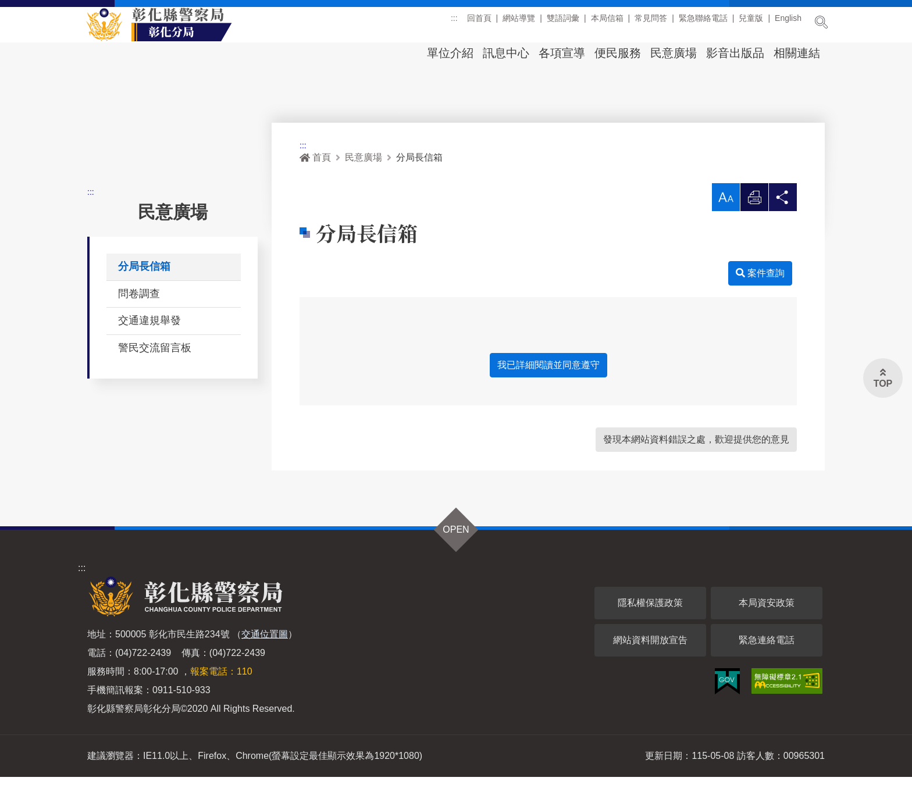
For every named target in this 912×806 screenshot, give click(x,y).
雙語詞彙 (563, 22)
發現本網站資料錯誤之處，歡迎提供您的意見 (696, 468)
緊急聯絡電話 (703, 22)
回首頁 (479, 22)
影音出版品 (735, 53)
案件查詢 (760, 302)
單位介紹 (450, 53)
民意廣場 (673, 53)
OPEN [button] (456, 559)
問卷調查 (139, 323)
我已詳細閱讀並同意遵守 (548, 394)
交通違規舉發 (149, 349)
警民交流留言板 (154, 377)
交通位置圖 (264, 663)
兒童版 (751, 22)
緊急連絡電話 (767, 669)
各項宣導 (562, 53)
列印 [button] (754, 229)
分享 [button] (783, 229)
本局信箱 (607, 22)
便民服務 (617, 53)
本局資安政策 (767, 632)
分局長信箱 (144, 295)
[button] (726, 226)
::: (454, 22)
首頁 (315, 186)
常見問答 (651, 22)
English (788, 22)
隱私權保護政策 (650, 632)
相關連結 (797, 53)
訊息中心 (506, 53)
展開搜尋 (821, 22)
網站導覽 (519, 22)
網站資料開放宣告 (650, 669)
